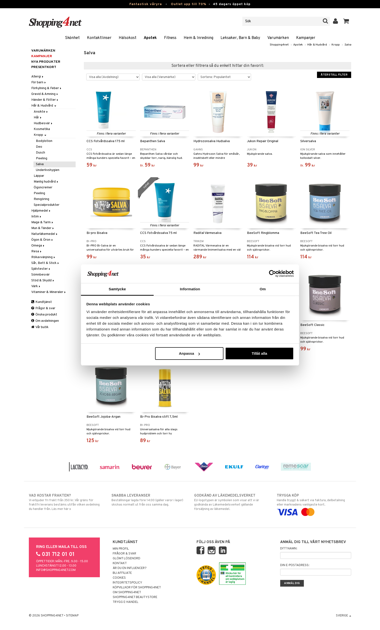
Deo (39, 147)
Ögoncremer (43, 187)
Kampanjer (305, 38)
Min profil (121, 549)
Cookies (119, 578)
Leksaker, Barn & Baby (240, 38)
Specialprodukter (46, 205)
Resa (36, 251)
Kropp (336, 45)
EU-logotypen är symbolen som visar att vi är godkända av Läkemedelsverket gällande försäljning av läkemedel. (231, 502)
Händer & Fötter (45, 100)
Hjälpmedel (41, 211)
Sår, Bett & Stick (45, 263)
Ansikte (41, 112)
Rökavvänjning (43, 257)
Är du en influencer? (130, 568)
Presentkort (43, 67)
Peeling (41, 158)
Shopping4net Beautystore (135, 597)
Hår (38, 117)
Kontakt (120, 563)
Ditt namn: (288, 549)
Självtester (41, 269)
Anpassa (189, 353)
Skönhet (72, 38)
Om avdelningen (45, 321)
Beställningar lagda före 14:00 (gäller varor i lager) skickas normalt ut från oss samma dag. (148, 500)
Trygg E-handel (125, 602)
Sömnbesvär (40, 275)
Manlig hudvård (46, 182)
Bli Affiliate (122, 573)
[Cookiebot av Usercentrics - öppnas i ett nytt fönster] (272, 273)
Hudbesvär (43, 123)
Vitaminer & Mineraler (48, 292)
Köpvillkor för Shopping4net (137, 588)
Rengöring (41, 199)
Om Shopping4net (127, 592)
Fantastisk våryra (145, 4)
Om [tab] (263, 289)
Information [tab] (190, 289)
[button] (346, 21)
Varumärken (278, 38)
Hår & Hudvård (317, 45)
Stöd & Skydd (43, 280)
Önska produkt (44, 315)
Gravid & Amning (45, 94)
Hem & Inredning (198, 38)
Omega (38, 246)
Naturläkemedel (44, 234)
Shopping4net (279, 45)
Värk (36, 286)
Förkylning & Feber (46, 88)
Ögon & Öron (42, 240)
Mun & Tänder (43, 228)
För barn (39, 82)
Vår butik (39, 327)
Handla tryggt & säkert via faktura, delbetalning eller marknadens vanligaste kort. (314, 504)
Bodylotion (44, 141)
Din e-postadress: (294, 565)
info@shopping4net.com (56, 570)
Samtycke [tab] (117, 289)
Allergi (37, 77)
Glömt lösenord (126, 559)
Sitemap (72, 616)
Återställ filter (334, 75)
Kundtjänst (41, 302)
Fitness (170, 38)
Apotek (150, 38)
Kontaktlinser (99, 38)
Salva (347, 45)
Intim (36, 217)
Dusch (40, 153)
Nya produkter (45, 62)
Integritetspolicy (127, 583)
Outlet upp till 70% (188, 4)
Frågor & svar (43, 308)
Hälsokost (127, 38)
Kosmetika (42, 129)
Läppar (39, 176)
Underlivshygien (47, 170)
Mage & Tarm (42, 222)
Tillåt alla (259, 353)
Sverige (343, 616)
